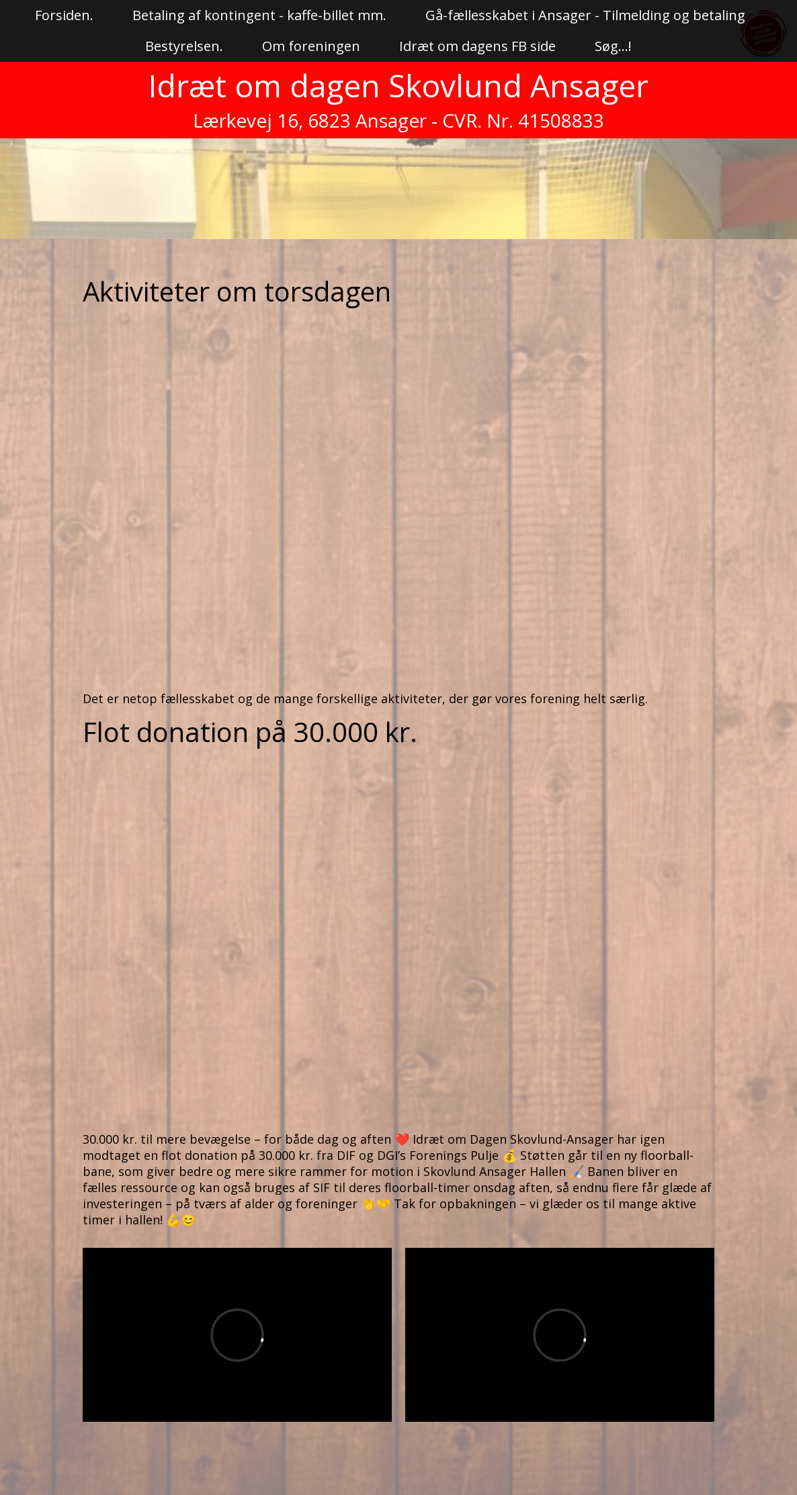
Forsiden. (64, 15)
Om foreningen (311, 46)
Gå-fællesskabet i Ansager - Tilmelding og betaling (585, 15)
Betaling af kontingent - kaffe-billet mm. (259, 15)
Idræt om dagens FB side (477, 46)
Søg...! (613, 46)
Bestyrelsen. (184, 46)
